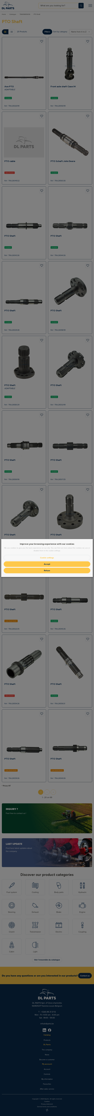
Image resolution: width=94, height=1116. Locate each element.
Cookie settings (47, 557)
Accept (47, 564)
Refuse (47, 570)
